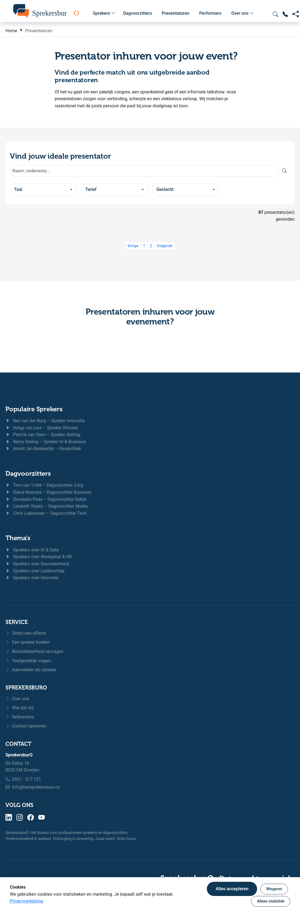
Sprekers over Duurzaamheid (37, 563)
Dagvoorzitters (137, 13)
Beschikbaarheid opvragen (34, 651)
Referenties (19, 717)
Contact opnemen (26, 726)
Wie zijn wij (19, 707)
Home (11, 30)
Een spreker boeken (27, 642)
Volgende (164, 246)
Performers (210, 13)
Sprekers (104, 13)
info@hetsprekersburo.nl (36, 787)
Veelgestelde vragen (28, 660)
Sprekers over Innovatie (31, 577)
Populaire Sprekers (34, 409)
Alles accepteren (232, 888)
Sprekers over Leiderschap (34, 570)
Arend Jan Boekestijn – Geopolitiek (43, 448)
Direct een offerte (25, 633)
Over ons (242, 13)
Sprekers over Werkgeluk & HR (38, 556)
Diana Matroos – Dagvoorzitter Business (48, 492)
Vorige (132, 246)
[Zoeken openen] (275, 14)
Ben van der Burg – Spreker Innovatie (45, 420)
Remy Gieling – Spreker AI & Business (45, 441)
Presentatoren (175, 13)
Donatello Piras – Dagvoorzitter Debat (45, 499)
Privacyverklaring (26, 901)
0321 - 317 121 (26, 779)
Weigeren (274, 889)
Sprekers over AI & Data (32, 549)
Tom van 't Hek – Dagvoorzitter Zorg (44, 485)
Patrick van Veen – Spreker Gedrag (42, 434)
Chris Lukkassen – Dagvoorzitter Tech (46, 513)
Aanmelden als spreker (30, 669)
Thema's (17, 538)
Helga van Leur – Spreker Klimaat (41, 427)
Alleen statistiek (270, 901)
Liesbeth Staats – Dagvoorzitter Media (46, 506)
